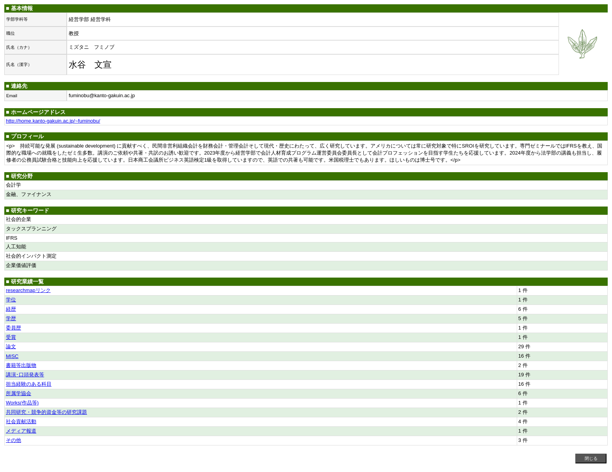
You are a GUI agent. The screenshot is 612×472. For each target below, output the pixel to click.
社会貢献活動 (21, 421)
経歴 (11, 309)
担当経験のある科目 (29, 384)
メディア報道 (21, 431)
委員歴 (13, 328)
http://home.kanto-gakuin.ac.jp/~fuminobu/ (53, 121)
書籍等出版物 (21, 365)
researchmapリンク (28, 290)
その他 (13, 440)
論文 (11, 346)
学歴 (11, 318)
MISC (12, 356)
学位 (11, 300)
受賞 (11, 337)
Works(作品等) (22, 403)
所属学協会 (18, 393)
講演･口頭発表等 (25, 375)
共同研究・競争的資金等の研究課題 (46, 412)
